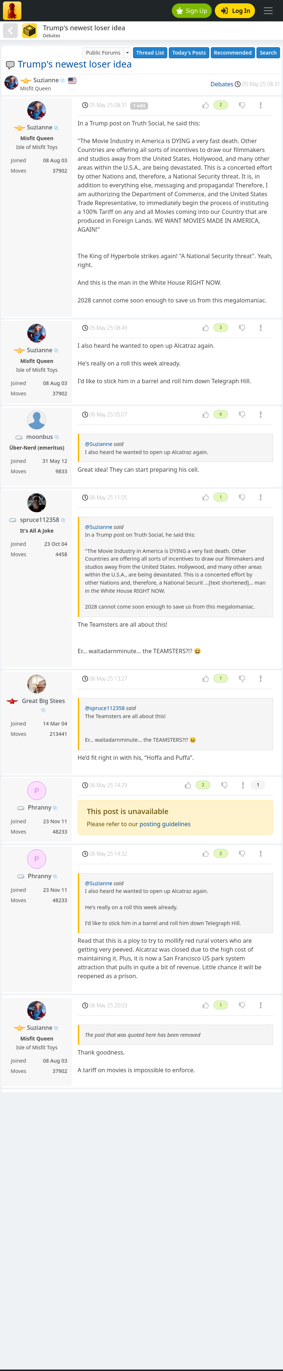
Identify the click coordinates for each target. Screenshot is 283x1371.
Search (268, 52)
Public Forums (103, 52)
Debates (221, 84)
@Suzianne (98, 443)
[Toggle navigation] (268, 10)
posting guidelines (165, 824)
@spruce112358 (105, 708)
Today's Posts (189, 52)
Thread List (150, 52)
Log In (235, 11)
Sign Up (192, 11)
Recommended (233, 52)
